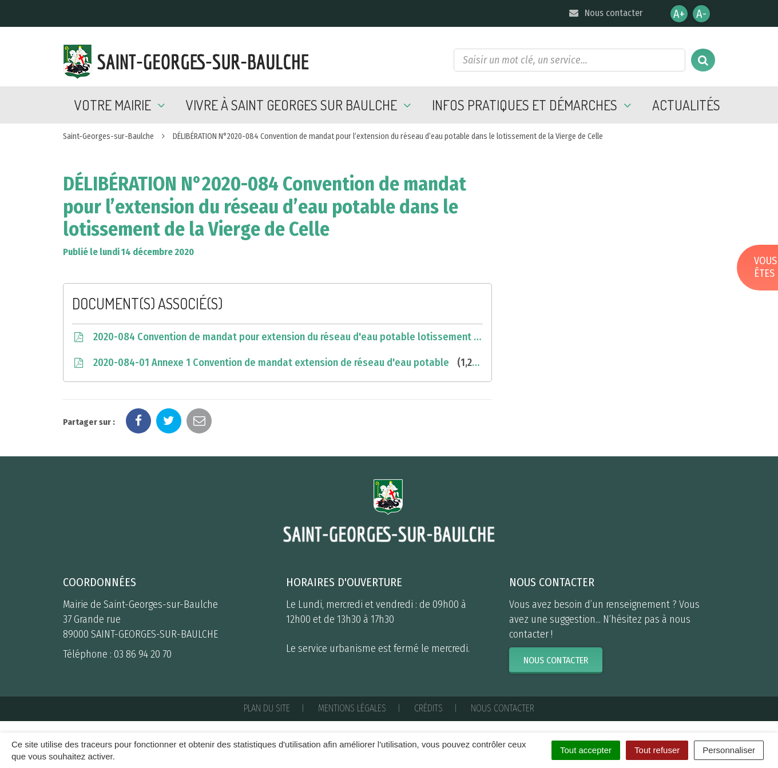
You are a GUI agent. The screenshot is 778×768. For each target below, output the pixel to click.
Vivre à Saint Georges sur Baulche (300, 105)
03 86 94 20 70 (143, 654)
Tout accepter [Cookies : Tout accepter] (586, 750)
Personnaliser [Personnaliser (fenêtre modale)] (728, 750)
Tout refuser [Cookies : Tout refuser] (657, 750)
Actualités (686, 105)
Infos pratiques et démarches (533, 105)
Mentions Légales (352, 708)
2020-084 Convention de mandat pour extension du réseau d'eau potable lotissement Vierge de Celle (277, 337)
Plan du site (267, 708)
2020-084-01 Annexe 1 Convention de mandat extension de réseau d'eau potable (277, 362)
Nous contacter (604, 12)
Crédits (428, 708)
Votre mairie (121, 105)
